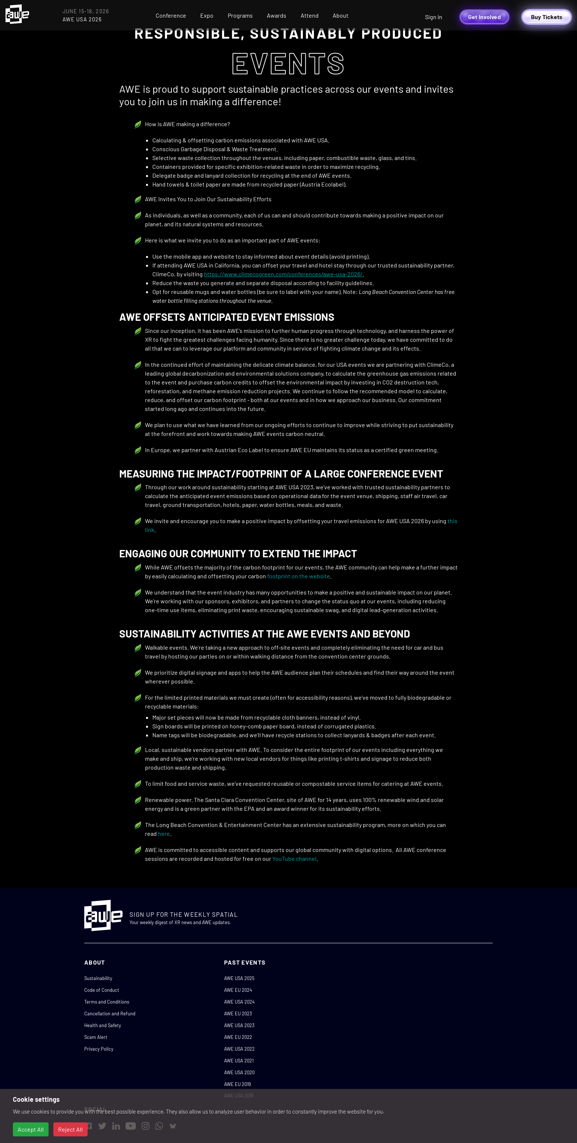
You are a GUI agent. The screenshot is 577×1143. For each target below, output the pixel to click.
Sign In (433, 16)
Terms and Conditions (106, 1002)
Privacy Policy (98, 1049)
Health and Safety (102, 1025)
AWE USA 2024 (239, 1002)
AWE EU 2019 (237, 1084)
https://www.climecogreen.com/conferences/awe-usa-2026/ (283, 273)
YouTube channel (294, 858)
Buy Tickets (547, 16)
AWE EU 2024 (238, 990)
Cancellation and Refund (109, 1013)
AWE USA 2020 (239, 1072)
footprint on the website (298, 575)
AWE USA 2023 (239, 1025)
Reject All (70, 1129)
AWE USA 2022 (239, 1049)
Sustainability (98, 978)
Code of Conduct (101, 990)
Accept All (31, 1129)
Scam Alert (95, 1037)
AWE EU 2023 (238, 1013)
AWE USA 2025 (239, 978)
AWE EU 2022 (238, 1037)
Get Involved (484, 16)
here (164, 833)
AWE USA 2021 (239, 1061)
